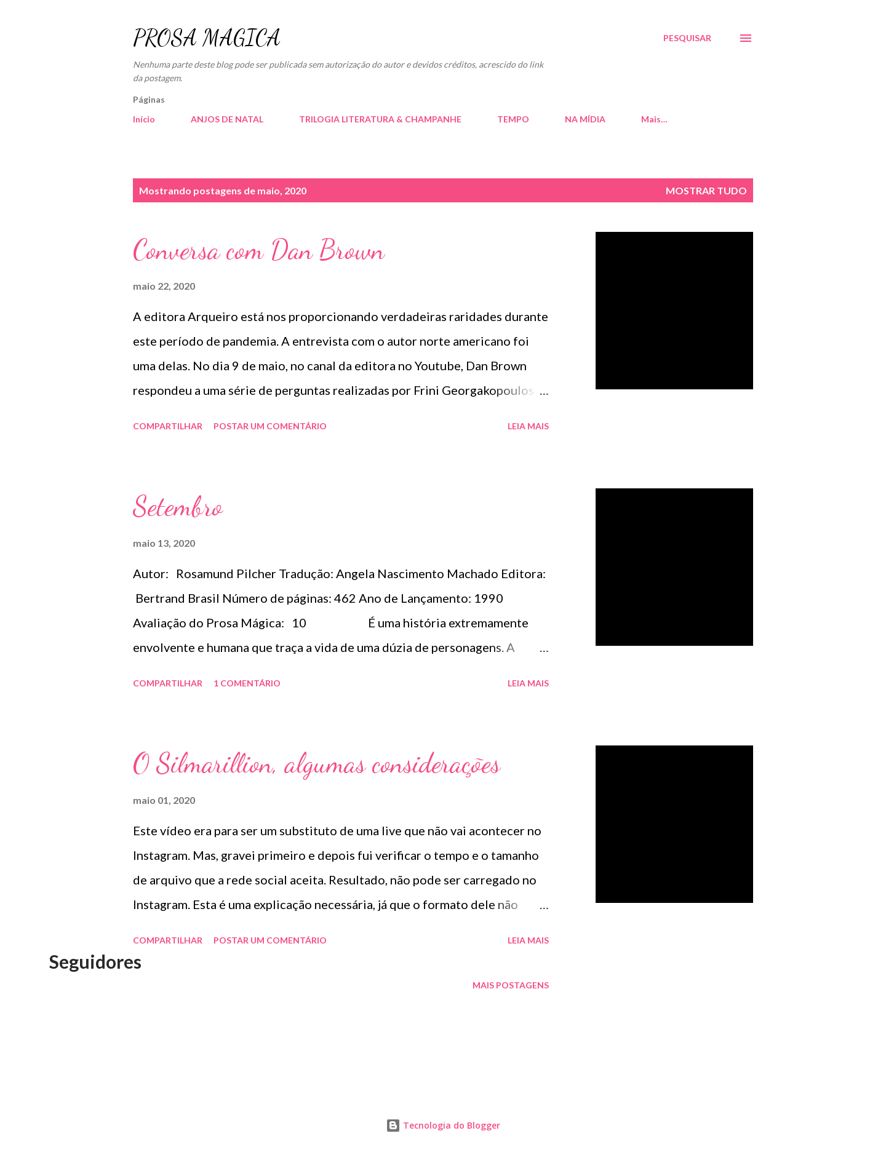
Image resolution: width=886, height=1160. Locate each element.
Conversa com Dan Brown (259, 250)
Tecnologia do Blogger (443, 1125)
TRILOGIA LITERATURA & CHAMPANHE (380, 119)
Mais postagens (511, 985)
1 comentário (247, 683)
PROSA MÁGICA (207, 38)
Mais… (654, 119)
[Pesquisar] (687, 38)
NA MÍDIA (585, 119)
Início (144, 119)
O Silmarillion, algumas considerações (316, 763)
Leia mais (528, 426)
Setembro (178, 506)
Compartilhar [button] (167, 426)
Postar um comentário (270, 426)
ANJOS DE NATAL (227, 119)
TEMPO (513, 119)
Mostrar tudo (706, 190)
